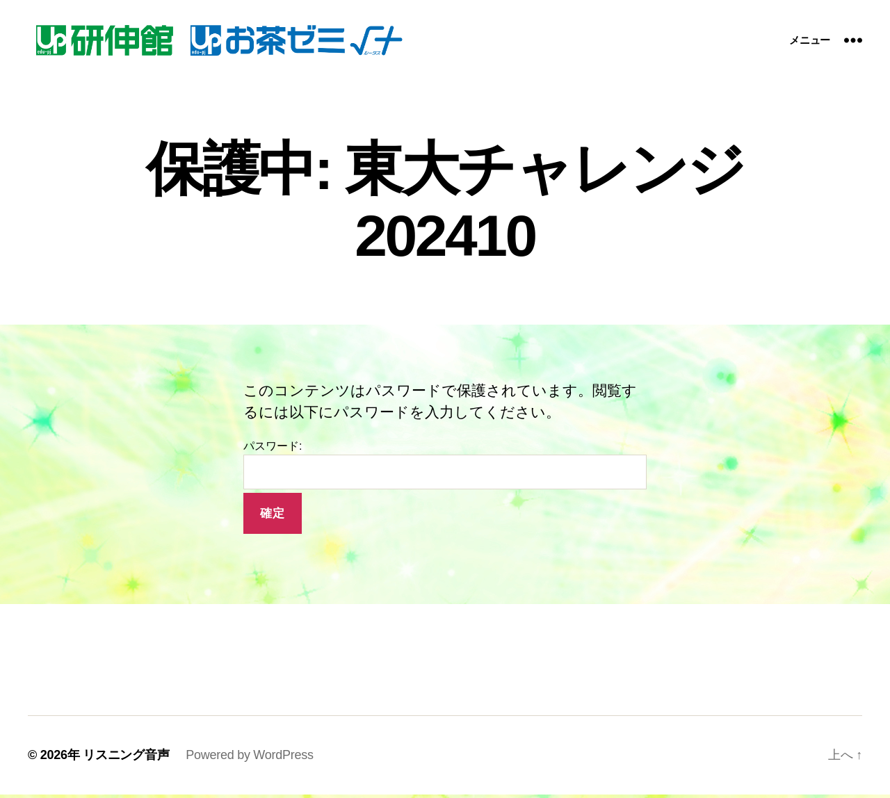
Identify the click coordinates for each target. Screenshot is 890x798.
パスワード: (445, 469)
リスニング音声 (126, 758)
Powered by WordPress (249, 758)
